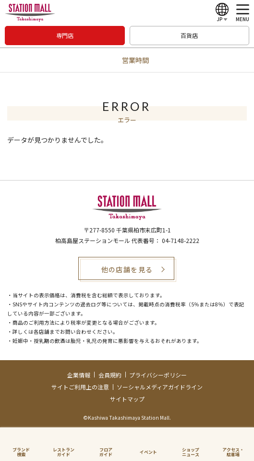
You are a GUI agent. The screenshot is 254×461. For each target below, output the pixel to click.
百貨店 (189, 35)
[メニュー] (242, 13)
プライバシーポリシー (158, 375)
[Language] (222, 13)
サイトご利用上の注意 (80, 387)
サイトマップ (127, 399)
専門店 (64, 35)
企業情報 (78, 375)
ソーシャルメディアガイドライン (160, 387)
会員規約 (109, 375)
